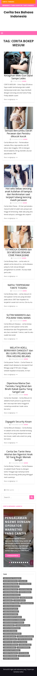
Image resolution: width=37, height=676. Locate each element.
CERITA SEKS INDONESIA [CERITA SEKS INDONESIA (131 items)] (12, 634)
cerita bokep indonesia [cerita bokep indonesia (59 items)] (11, 586)
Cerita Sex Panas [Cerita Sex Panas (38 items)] (25, 645)
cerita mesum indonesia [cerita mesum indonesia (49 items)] (11, 606)
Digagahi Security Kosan (18, 421)
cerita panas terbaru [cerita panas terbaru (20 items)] (22, 625)
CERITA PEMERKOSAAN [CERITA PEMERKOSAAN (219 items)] (11, 628)
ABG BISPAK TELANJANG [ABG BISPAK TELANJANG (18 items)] (12, 578)
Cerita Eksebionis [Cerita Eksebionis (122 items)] (26, 598)
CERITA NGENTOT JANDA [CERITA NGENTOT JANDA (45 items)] (12, 617)
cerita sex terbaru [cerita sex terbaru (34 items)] (9, 647)
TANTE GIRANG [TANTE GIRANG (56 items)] (24, 656)
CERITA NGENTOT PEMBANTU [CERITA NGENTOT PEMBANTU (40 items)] (14, 620)
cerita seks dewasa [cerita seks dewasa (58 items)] (10, 631)
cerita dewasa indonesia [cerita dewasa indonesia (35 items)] (11, 595)
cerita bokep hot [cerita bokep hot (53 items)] (25, 584)
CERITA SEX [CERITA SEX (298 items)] (8, 642)
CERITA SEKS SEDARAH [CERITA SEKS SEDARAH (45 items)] (25, 636)
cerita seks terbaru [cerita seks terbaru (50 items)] (10, 639)
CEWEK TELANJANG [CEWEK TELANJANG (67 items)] (10, 653)
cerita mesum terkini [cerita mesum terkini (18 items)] (10, 614)
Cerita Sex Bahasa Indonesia (18, 14)
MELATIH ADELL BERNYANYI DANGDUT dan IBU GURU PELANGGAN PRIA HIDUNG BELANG (18, 352)
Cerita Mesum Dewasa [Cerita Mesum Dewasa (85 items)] (11, 603)
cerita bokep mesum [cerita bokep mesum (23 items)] (10, 589)
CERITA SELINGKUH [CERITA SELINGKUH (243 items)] (24, 639)
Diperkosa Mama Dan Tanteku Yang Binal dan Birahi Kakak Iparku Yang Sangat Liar (18, 387)
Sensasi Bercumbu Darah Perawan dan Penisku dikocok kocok (18, 133)
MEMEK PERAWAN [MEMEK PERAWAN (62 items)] (10, 656)
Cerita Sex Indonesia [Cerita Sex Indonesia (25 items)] (10, 645)
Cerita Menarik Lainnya (12, 506)
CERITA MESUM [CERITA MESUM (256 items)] (19, 600)
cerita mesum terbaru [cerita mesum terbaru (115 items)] (11, 611)
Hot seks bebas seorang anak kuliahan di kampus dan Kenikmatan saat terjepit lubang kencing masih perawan (18, 194)
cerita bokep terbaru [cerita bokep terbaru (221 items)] (10, 592)
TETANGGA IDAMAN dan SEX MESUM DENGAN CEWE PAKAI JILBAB (18, 252)
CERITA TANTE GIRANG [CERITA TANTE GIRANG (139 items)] (11, 650)
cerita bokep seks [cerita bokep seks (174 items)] (25, 589)
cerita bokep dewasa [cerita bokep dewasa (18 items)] (10, 584)
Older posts (10, 490)
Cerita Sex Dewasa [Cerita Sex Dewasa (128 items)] (20, 642)
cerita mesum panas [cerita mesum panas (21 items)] (10, 609)
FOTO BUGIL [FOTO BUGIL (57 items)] (23, 653)
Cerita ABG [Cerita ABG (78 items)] (22, 581)
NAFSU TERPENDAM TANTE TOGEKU (18, 286)
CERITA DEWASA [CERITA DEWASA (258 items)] (25, 592)
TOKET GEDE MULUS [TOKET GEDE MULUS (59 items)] (11, 658)
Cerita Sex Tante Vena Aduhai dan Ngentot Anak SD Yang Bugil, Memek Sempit (18, 456)
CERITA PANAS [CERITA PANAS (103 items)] (9, 625)
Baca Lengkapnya (9, 99)
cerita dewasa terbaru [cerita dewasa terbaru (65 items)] (11, 598)
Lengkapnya (12, 556)
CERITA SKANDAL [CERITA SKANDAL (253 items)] (23, 647)
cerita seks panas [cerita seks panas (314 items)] (9, 636)
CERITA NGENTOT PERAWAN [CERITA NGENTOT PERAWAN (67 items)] (13, 622)
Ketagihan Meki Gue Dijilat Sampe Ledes (18, 77)
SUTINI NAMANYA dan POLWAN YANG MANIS (18, 316)
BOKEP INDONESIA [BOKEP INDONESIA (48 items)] (10, 581)
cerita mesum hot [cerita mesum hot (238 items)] (27, 603)
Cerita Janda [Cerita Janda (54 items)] (8, 600)
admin (24, 81)
